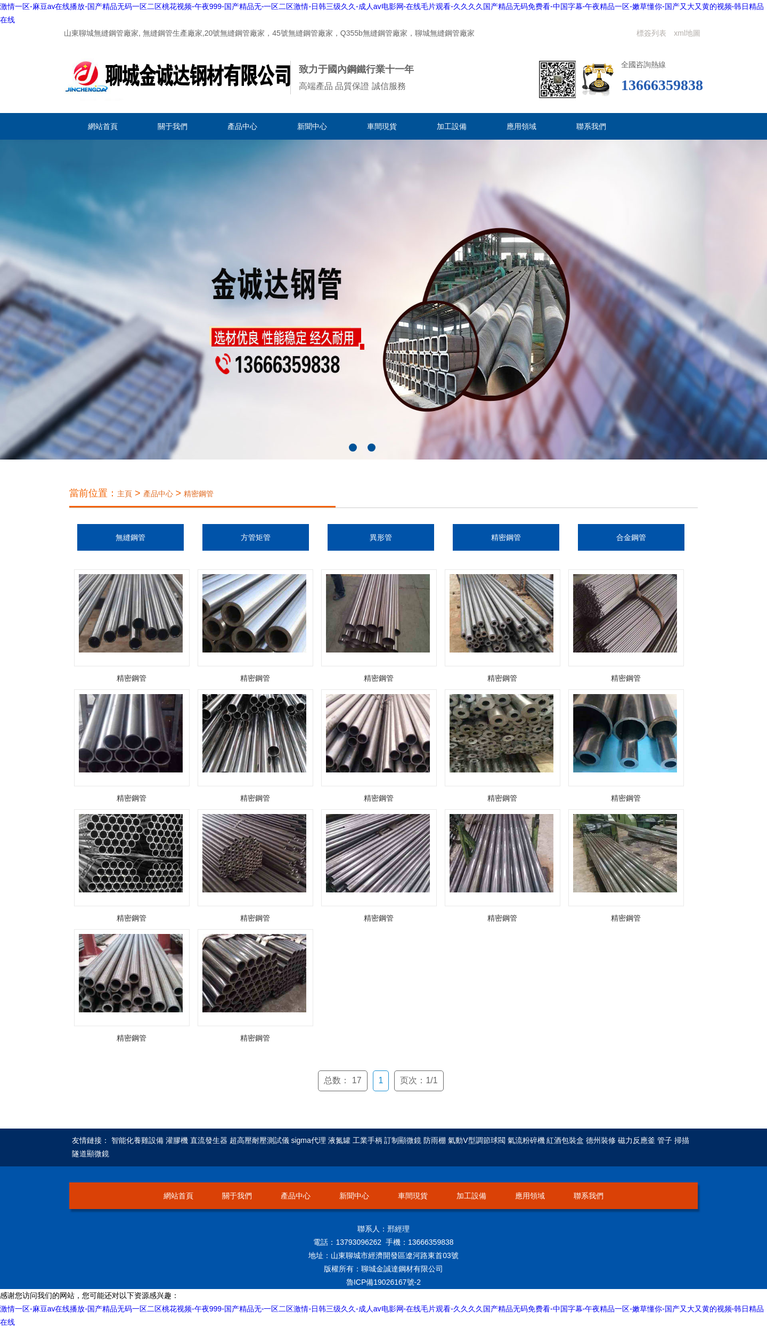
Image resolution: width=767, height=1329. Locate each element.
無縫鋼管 (130, 537)
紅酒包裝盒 (565, 1140)
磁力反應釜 (636, 1140)
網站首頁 (103, 126)
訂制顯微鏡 (402, 1140)
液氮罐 (339, 1140)
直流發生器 (208, 1140)
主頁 (124, 493)
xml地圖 (687, 33)
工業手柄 (367, 1140)
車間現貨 (382, 126)
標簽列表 (651, 33)
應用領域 (521, 126)
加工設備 (452, 126)
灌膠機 (177, 1140)
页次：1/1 (418, 1080)
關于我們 (172, 126)
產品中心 (242, 126)
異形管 (381, 537)
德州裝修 (601, 1140)
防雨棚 (434, 1140)
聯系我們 (591, 126)
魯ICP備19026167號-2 (383, 1282)
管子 (664, 1140)
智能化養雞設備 (137, 1140)
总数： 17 (342, 1080)
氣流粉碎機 (526, 1140)
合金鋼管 (631, 537)
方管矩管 (256, 537)
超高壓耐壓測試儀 (259, 1140)
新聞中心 (312, 126)
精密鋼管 (199, 493)
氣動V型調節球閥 (476, 1140)
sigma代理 (308, 1140)
